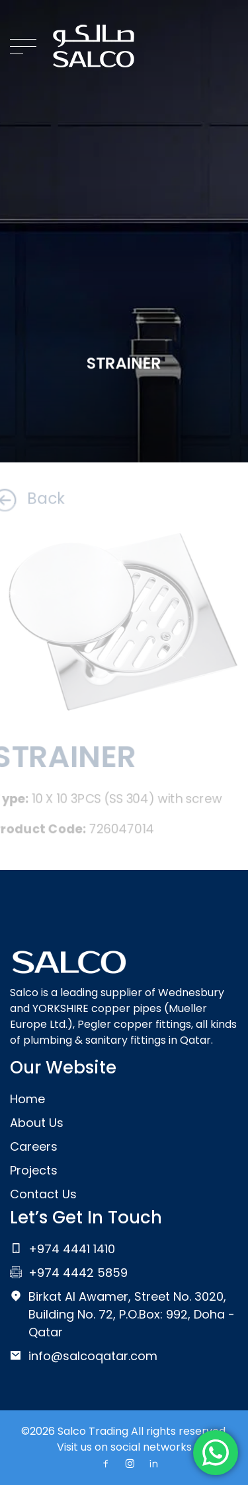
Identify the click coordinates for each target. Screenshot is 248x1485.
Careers (34, 1146)
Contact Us (43, 1194)
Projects (34, 1170)
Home (27, 1099)
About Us (36, 1122)
